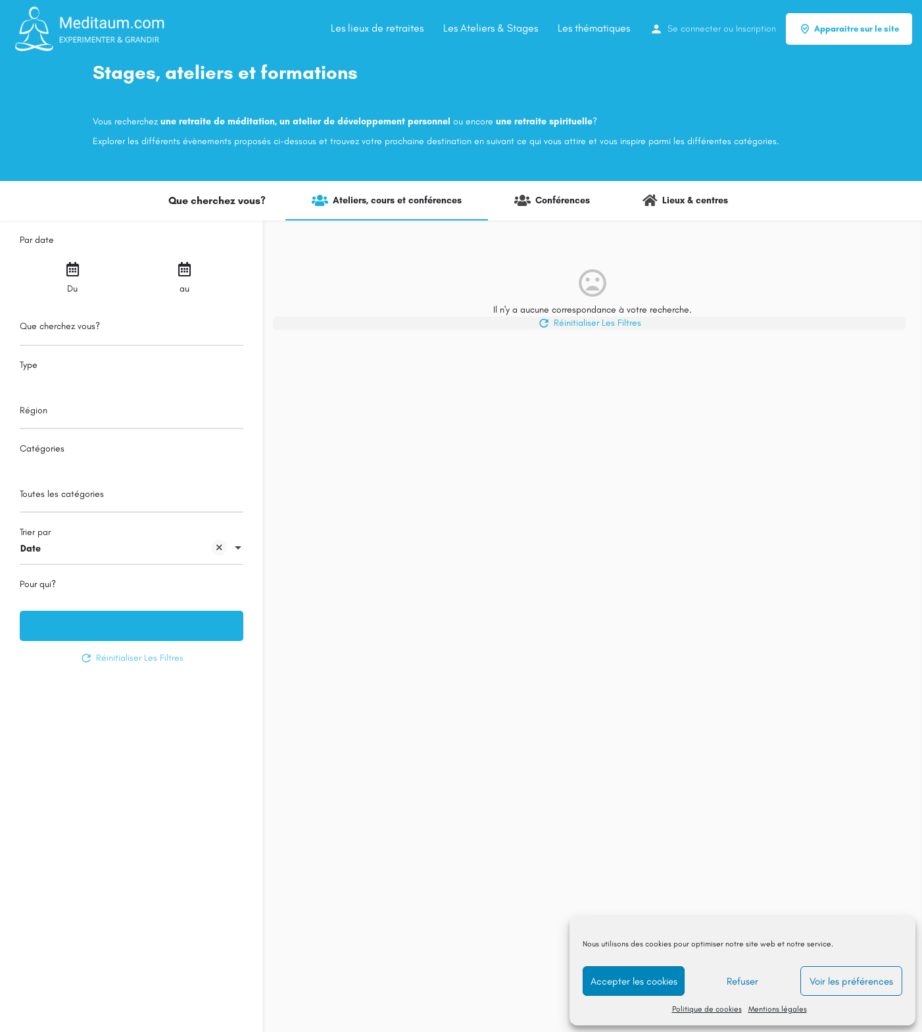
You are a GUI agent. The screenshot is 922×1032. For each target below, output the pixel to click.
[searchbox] (130, 411)
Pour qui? (38, 584)
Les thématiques (594, 28)
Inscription (756, 28)
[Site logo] (90, 28)
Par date (37, 239)
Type (28, 365)
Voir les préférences (851, 981)
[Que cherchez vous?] (131, 330)
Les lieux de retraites (377, 28)
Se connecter (694, 28)
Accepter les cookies (634, 981)
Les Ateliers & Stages (490, 28)
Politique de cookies (707, 1009)
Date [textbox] (123, 550)
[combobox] (131, 414)
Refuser (742, 981)
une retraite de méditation (217, 121)
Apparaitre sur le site (849, 29)
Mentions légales (777, 1009)
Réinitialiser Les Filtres (131, 658)
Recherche (131, 626)
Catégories (42, 448)
